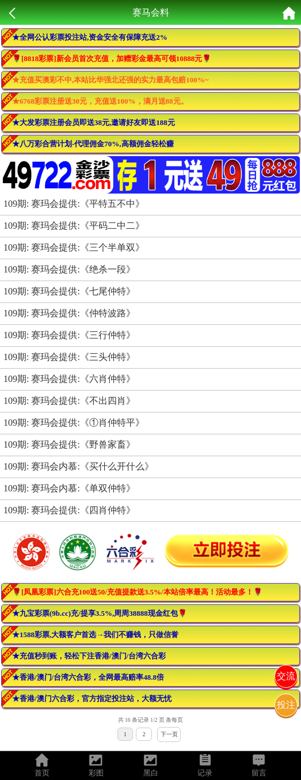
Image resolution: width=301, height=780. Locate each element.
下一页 (169, 734)
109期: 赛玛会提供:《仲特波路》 (69, 313)
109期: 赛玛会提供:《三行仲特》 (69, 335)
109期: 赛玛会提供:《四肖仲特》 (69, 510)
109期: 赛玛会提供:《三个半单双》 (73, 247)
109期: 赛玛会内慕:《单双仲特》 (69, 488)
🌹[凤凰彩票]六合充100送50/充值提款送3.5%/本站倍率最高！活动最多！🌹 (137, 592)
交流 (286, 676)
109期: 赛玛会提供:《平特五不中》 (73, 204)
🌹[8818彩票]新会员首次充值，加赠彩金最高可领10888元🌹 (111, 58)
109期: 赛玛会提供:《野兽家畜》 (69, 444)
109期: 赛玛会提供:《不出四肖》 (69, 401)
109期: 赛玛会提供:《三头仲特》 (69, 357)
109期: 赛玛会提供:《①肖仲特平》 (73, 422)
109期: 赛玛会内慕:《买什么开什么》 (78, 466)
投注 (286, 705)
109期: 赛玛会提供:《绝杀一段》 (69, 269)
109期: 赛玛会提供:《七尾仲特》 (69, 291)
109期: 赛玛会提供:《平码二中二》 (73, 225)
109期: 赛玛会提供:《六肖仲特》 (69, 379)
